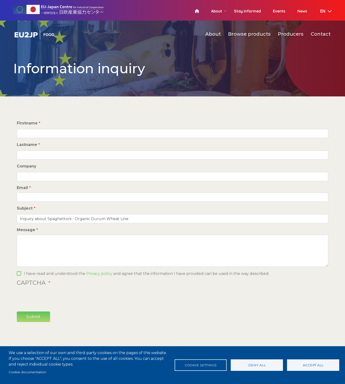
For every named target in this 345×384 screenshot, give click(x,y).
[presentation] (53, 298)
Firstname (27, 123)
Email (22, 187)
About (216, 11)
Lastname (27, 144)
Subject (25, 208)
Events (279, 11)
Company (26, 166)
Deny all (257, 365)
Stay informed (247, 11)
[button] (322, 11)
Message (26, 230)
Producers (291, 34)
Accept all (313, 365)
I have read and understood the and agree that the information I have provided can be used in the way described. (146, 273)
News (302, 11)
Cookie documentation (27, 372)
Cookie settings (201, 365)
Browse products (249, 34)
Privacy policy (99, 273)
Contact (321, 34)
